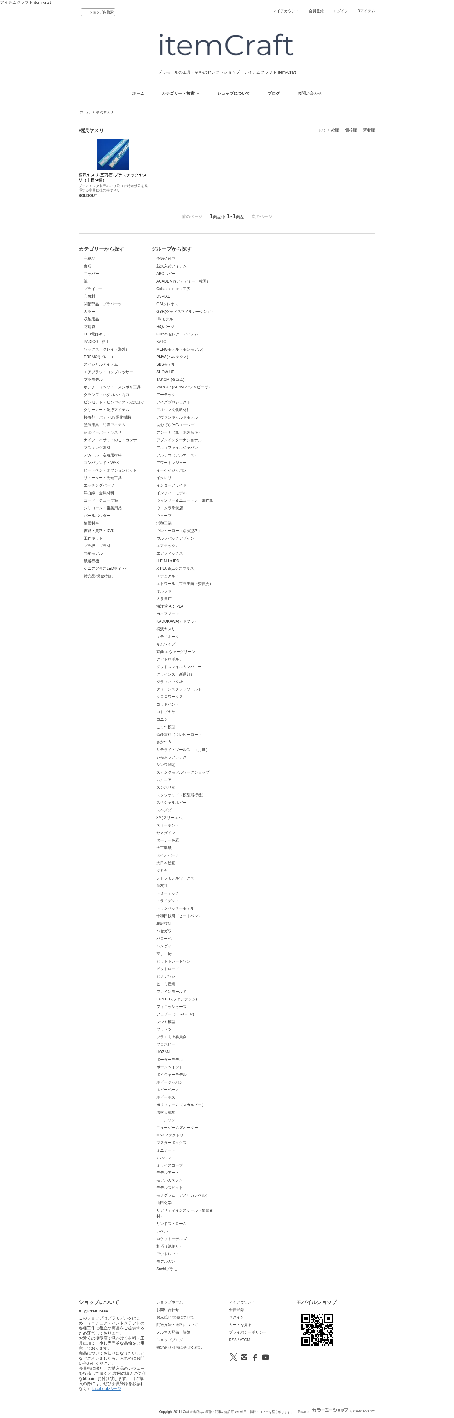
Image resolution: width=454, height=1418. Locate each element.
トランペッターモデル (175, 908)
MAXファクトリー (171, 1135)
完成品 (89, 258)
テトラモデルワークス (175, 878)
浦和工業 (164, 523)
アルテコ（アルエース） (177, 455)
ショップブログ (169, 1340)
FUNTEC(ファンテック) (176, 999)
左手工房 (164, 954)
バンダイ (164, 946)
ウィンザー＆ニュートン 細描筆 (184, 500)
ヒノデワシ (165, 976)
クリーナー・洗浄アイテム (106, 410)
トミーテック (167, 893)
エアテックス (167, 546)
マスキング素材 (97, 447)
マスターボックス (171, 1143)
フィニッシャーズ (171, 1006)
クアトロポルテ (169, 659)
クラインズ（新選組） (175, 674)
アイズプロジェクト (173, 402)
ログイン (340, 11)
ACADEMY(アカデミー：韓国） (183, 281)
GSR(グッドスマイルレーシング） (185, 311)
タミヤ (162, 870)
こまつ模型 (165, 727)
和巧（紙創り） (169, 1246)
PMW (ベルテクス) (172, 357)
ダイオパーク (167, 855)
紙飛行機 (91, 561)
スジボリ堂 (165, 787)
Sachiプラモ (166, 1269)
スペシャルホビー (171, 802)
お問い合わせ (309, 93)
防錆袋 (89, 326)
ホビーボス (165, 1097)
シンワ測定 (165, 765)
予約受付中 (165, 258)
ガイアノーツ (167, 614)
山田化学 (164, 1203)
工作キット (93, 538)
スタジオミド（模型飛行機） (181, 795)
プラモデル (93, 379)
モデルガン (165, 1261)
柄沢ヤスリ (105, 112)
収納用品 (91, 319)
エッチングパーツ (99, 485)
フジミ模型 (165, 1022)
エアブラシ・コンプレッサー (108, 372)
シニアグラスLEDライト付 (106, 568)
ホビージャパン (169, 1082)
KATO (161, 342)
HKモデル (164, 319)
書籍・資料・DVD (99, 531)
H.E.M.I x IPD (167, 561)
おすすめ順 (329, 130)
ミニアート (165, 1150)
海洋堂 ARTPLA (169, 606)
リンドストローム (171, 1223)
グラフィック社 (169, 682)
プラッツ (164, 1029)
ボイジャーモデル (171, 1074)
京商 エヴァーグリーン (175, 651)
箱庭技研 (164, 923)
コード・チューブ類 (101, 500)
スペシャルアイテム (101, 364)
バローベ (164, 938)
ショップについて (233, 93)
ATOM (245, 1340)
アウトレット (167, 1254)
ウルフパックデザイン (175, 538)
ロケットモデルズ (171, 1239)
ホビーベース (167, 1090)
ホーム (138, 93)
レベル (162, 1231)
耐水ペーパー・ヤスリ (103, 432)
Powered (336, 1412)
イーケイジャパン (171, 470)
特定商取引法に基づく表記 (179, 1347)
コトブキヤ (165, 712)
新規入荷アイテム (171, 266)
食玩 (87, 266)
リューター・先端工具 (103, 478)
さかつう (164, 742)
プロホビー (165, 1044)
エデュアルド (167, 576)
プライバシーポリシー (248, 1332)
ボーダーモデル (169, 1059)
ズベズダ (164, 810)
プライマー (93, 289)
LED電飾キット (97, 334)
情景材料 (91, 523)
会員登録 (316, 11)
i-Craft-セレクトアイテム (177, 334)
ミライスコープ (169, 1165)
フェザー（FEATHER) (175, 1014)
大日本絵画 (165, 863)
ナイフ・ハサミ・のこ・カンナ (110, 440)
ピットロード (167, 969)
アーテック (165, 394)
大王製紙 (164, 848)
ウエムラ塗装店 (169, 508)
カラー (89, 311)
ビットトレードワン (173, 961)
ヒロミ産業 (165, 984)
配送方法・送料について (177, 1325)
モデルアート (167, 1172)
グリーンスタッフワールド (179, 689)
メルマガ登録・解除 (173, 1332)
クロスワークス (169, 697)
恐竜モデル (93, 553)
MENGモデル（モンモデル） (181, 349)
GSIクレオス (167, 304)
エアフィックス (169, 553)
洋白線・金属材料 (99, 493)
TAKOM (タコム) (170, 379)
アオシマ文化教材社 (173, 410)
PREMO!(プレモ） (99, 357)
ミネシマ (164, 1158)
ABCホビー (166, 274)
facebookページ (106, 1388)
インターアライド (171, 485)
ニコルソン (165, 1120)
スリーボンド (167, 825)
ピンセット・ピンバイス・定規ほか (114, 402)
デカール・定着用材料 (103, 455)
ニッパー (91, 274)
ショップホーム (169, 1302)
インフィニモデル (171, 493)
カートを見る (240, 1325)
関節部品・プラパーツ (103, 304)
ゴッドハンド (167, 704)
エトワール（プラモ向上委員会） (184, 583)
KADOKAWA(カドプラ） (177, 621)
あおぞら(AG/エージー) (176, 425)
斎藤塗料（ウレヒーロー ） (179, 734)
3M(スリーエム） (171, 817)
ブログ (274, 93)
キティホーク (167, 636)
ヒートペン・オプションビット (110, 470)
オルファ (164, 591)
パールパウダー (97, 515)
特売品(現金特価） (99, 576)
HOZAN (163, 1052)
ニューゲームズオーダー (177, 1127)
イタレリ (164, 478)
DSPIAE (163, 296)
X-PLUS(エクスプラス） (177, 568)
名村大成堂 (165, 1112)
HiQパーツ (165, 326)
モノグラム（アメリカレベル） (182, 1195)
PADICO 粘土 (96, 342)
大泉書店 (164, 599)
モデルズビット (169, 1188)
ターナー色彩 (167, 840)
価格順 (351, 130)
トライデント (167, 901)
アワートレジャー (171, 462)
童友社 (162, 885)
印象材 (89, 296)
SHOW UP (165, 372)
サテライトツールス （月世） (182, 749)
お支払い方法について (175, 1317)
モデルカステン (169, 1180)
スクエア (164, 780)
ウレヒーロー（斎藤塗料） (179, 531)
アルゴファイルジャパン (177, 447)
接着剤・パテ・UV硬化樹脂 (107, 417)
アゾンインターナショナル (179, 440)
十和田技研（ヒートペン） (179, 916)
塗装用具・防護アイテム (104, 425)
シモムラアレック (171, 757)
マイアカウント (286, 11)
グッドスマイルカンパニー (179, 667)
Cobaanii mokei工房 (173, 289)
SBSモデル (165, 364)
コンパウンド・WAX (101, 462)
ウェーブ (164, 515)
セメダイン (165, 833)
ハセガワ (164, 931)
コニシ (162, 719)
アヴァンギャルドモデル (177, 417)
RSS (233, 1340)
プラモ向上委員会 (171, 1037)
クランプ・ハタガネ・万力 (106, 394)
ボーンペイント (169, 1067)
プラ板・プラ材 (97, 546)
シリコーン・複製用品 (103, 508)
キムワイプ (165, 644)
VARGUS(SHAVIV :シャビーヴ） (184, 387)
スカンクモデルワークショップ (182, 772)
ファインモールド (171, 991)
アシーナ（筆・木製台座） (179, 432)
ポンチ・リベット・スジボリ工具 (112, 387)
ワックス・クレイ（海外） (106, 349)
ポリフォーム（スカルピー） (181, 1105)
